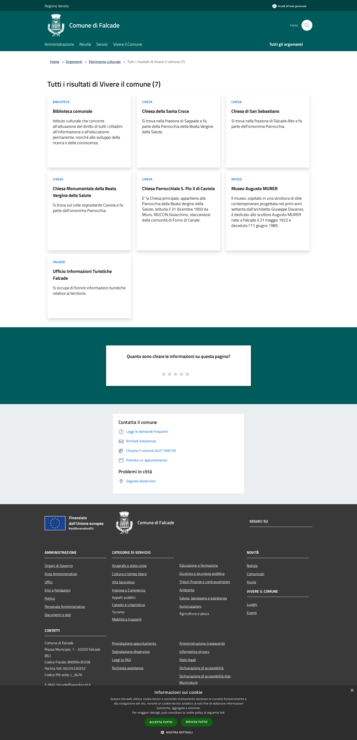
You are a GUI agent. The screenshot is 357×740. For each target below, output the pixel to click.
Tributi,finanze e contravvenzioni (204, 581)
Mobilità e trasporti (127, 619)
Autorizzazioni (190, 606)
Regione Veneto (57, 6)
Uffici (49, 582)
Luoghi (252, 604)
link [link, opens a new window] (222, 713)
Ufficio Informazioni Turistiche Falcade (82, 275)
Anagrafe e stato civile (129, 565)
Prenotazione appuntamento (134, 643)
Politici (50, 598)
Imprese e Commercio (128, 590)
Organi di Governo (59, 565)
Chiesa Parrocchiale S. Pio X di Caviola (178, 188)
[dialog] (178, 713)
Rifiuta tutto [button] (197, 722)
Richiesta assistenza (127, 668)
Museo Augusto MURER (254, 188)
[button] (178, 732)
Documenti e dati (58, 614)
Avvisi (251, 582)
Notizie (252, 565)
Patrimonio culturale (105, 61)
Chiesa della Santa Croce (165, 111)
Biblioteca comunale (72, 111)
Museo (236, 179)
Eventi (252, 612)
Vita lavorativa (123, 582)
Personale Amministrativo (65, 606)
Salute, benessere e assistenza (203, 598)
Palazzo (59, 261)
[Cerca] (306, 25)
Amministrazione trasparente (202, 643)
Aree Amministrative (61, 573)
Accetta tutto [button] (161, 722)
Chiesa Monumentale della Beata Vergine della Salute (84, 192)
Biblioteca (61, 101)
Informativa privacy (194, 651)
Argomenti (74, 61)
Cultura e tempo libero (129, 573)
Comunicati (255, 573)
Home (54, 61)
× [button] (352, 690)
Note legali (187, 659)
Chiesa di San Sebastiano (255, 111)
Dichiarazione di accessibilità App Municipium (204, 679)
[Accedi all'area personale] (289, 6)
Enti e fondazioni (58, 590)
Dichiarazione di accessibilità (201, 668)
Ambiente (186, 590)
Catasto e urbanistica (128, 604)
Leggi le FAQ (121, 659)
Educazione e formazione (198, 565)
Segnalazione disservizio (131, 651)
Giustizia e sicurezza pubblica (201, 573)
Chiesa (147, 101)
